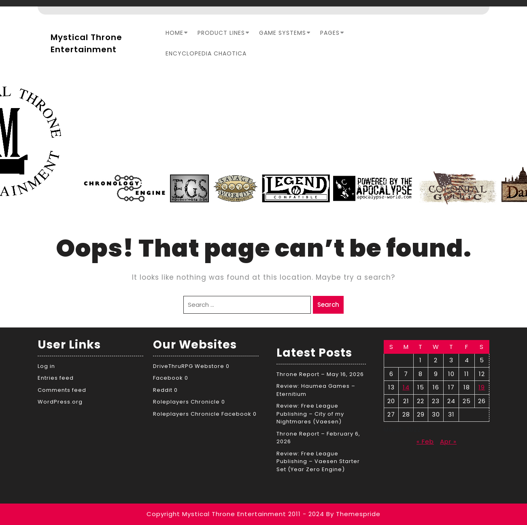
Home (174, 33)
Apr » (448, 441)
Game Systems (282, 33)
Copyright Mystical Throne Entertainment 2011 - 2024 (235, 514)
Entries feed (56, 378)
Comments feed (62, 390)
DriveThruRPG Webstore (188, 366)
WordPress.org (60, 402)
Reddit (162, 390)
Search (328, 304)
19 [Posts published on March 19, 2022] (481, 387)
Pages (330, 33)
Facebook (168, 378)
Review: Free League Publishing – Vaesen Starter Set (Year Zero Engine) (318, 461)
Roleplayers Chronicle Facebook (202, 414)
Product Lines (221, 33)
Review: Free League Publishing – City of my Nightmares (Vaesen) (310, 413)
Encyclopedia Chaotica (206, 53)
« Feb (425, 441)
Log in (46, 366)
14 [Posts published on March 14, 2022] (406, 387)
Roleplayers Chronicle (186, 402)
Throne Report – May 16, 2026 (320, 374)
